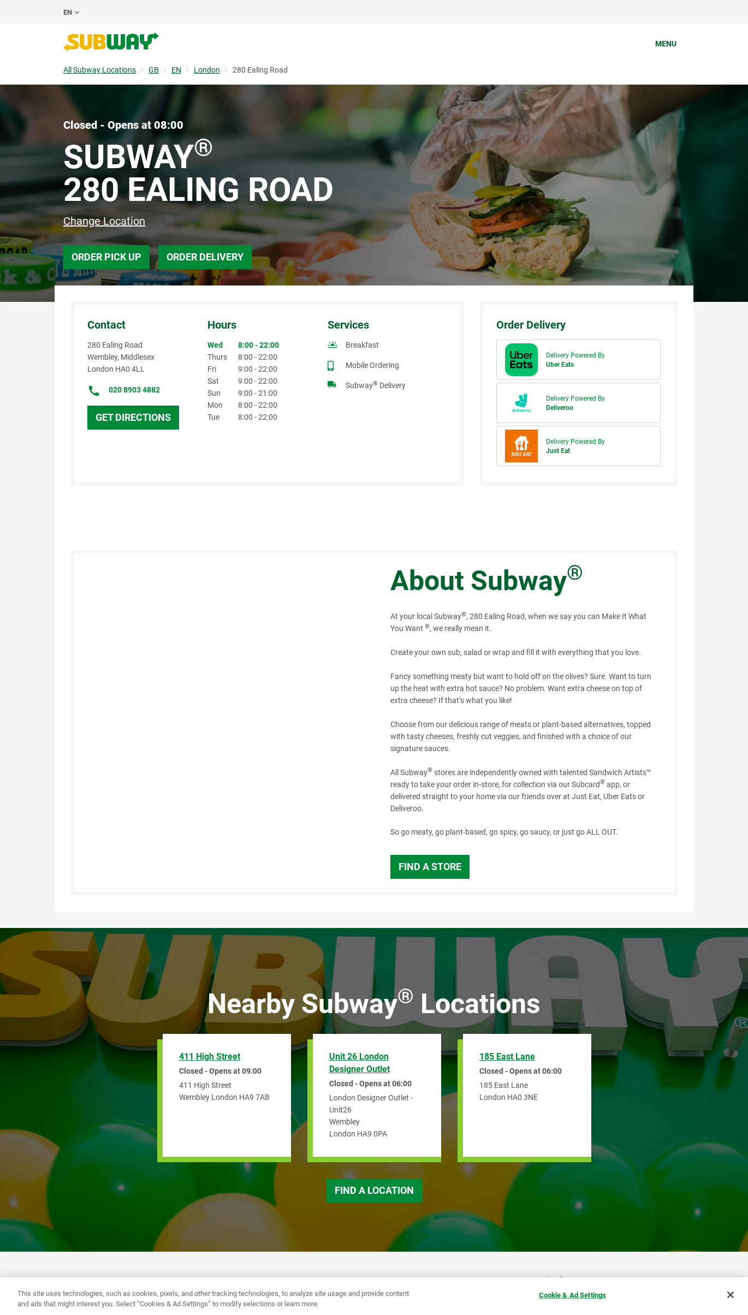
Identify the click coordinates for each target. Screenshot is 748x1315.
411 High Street (209, 1056)
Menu (665, 43)
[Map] (218, 723)
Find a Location (374, 1190)
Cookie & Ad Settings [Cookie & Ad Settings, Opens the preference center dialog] (573, 1295)
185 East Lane (507, 1056)
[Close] (731, 1295)
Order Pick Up (106, 257)
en (67, 12)
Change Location (104, 221)
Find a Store (430, 866)
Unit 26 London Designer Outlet (359, 1062)
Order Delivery (205, 257)
